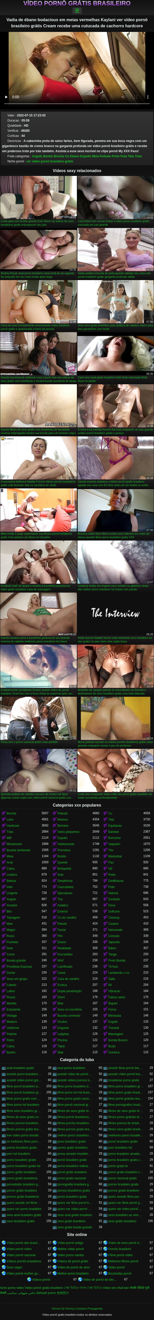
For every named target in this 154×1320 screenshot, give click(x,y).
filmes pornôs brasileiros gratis (75, 1123)
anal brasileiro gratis (20, 1068)
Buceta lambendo (18, 850)
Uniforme (13, 1028)
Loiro (10, 819)
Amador (12, 905)
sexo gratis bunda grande (75, 1227)
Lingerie (12, 893)
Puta (123, 156)
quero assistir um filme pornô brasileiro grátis (24, 1203)
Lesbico (12, 875)
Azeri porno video (12, 1288)
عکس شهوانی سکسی (21, 1293)
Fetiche (12, 1034)
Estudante (13, 1009)
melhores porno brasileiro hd (125, 1135)
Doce (111, 905)
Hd (110, 868)
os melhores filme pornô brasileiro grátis (24, 1141)
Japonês (114, 942)
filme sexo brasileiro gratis (24, 1111)
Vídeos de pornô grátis (73, 1261)
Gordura (113, 1052)
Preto (116, 156)
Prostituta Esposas (19, 966)
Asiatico (63, 905)
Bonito (48, 156)
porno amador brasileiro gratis (75, 1154)
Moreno (63, 819)
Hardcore (13, 825)
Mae (9, 924)
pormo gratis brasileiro (73, 1147)
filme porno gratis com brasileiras (24, 1098)
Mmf (60, 960)
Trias (138, 156)
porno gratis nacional (72, 1178)
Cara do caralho (68, 979)
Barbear (113, 832)
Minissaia (114, 1015)
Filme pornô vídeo (120, 1255)
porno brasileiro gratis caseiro (125, 1160)
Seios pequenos (68, 832)
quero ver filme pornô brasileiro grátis (75, 1203)
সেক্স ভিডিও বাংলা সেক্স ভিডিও (83, 1288)
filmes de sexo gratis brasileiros (125, 1111)
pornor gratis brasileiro (22, 1190)
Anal (10, 862)
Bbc (9, 911)
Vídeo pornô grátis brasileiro (77, 3)
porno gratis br (118, 1166)
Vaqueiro (114, 844)
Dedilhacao (115, 881)
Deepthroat (65, 881)
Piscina (62, 1040)
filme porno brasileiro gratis (125, 1086)
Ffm (60, 936)
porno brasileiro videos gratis (75, 1166)
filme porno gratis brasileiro (125, 1092)
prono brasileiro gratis (72, 1196)
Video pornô (116, 1267)
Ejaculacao (65, 893)
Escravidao (65, 954)
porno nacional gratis (122, 1178)
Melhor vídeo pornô (71, 1249)
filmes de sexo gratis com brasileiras (24, 1117)
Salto (111, 979)
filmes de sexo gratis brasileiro (75, 1111)
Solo (61, 875)
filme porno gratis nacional (75, 1098)
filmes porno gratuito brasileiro (125, 1117)
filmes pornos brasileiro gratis (24, 1123)
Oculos (62, 1022)
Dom (10, 948)
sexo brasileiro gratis (21, 1221)
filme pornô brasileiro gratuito (24, 1092)
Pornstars (64, 850)
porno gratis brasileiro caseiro (125, 1172)
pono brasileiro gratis (72, 1141)
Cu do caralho (67, 917)
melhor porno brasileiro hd (75, 1135)
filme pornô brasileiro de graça (24, 1086)
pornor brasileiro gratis (123, 1184)
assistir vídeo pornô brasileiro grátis (125, 1074)
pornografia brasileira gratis (75, 1184)
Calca (11, 868)
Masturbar (115, 856)
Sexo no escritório (70, 1009)
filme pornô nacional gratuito (75, 1105)
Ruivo (11, 936)
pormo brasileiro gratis (22, 1147)
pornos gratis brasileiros (23, 1196)
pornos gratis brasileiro (123, 1190)
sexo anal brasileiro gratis (24, 1215)
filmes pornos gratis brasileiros (75, 1129)
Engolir (113, 1022)
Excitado (114, 899)
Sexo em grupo (17, 979)
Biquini (112, 1003)
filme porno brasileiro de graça (75, 1086)
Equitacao (115, 825)
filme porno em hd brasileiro (75, 1092)
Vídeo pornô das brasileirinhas (24, 1243)
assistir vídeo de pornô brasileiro (75, 1074)
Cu (67, 156)
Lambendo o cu (118, 973)
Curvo (11, 954)
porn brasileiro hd (120, 1147)
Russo (11, 997)
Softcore (114, 911)
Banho (11, 1052)
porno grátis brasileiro (21, 1172)
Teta (131, 156)
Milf (9, 838)
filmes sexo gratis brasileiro (125, 1129)
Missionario (14, 844)
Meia (95, 156)
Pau (111, 862)
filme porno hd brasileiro (23, 1105)
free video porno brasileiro (24, 1135)
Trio (110, 850)
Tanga (112, 954)
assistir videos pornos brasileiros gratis (75, 1080)
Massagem (115, 1034)
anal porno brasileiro (71, 1068)
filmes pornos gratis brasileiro (24, 1129)
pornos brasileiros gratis (74, 1190)
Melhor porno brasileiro (73, 1273)
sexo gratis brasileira (72, 1221)
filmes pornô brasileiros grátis (75, 1117)
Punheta (12, 942)
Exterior (63, 911)
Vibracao (114, 991)
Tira (60, 899)
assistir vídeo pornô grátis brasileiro (24, 1080)
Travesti (113, 1028)
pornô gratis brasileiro (72, 1172)
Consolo (113, 936)
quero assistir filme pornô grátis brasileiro (125, 1196)
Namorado (115, 930)
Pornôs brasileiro (119, 1249)
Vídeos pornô (41, 1279)
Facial (62, 930)
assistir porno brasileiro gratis (24, 1074)
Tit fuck (113, 966)
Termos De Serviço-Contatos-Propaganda (76, 1308)
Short (61, 997)
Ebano (74, 156)
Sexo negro (14, 1267)
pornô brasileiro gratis (72, 1160)
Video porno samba (71, 1255)
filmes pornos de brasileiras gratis (125, 1123)
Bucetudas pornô (119, 1273)
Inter (10, 887)
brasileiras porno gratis (123, 1080)
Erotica (62, 985)
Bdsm (112, 948)
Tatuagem (13, 917)
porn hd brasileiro (18, 1154)
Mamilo (12, 1003)
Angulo (37, 156)
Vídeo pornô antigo (70, 1243)
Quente (62, 862)
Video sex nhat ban (116, 1288)
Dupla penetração (70, 991)
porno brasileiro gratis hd (23, 1166)
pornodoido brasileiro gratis (24, 1184)
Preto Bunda (116, 960)
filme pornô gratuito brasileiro (125, 1098)
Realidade (64, 948)
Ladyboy (63, 1034)
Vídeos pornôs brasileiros (24, 1261)
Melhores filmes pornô (123, 1261)
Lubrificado (65, 966)
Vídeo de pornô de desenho (100, 1279)
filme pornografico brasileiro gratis (125, 1105)
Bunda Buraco (118, 1040)
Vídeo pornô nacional (21, 1255)
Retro (10, 1040)
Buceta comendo (69, 1015)
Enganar (63, 1028)
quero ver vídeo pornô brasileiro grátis (75, 1209)
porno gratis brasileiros (22, 1178)
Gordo (11, 973)
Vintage (12, 1015)
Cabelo (11, 985)
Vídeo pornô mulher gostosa (24, 1273)
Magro (11, 930)
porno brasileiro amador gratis (125, 1154)
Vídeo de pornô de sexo (74, 1267)
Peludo (62, 924)
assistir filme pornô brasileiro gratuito (125, 1068)
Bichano (63, 825)
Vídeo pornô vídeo (19, 1249)
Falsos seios (116, 997)
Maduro (12, 1022)
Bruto (112, 1046)
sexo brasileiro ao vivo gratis (125, 1215)
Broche (59, 156)
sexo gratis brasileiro (122, 1221)
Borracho (114, 838)
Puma (112, 1009)
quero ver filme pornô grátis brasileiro (125, 1203)
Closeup (113, 917)
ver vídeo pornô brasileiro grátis (49, 161)
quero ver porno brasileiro (24, 1209)
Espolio (85, 156)
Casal (61, 973)
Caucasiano (66, 887)
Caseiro (113, 924)
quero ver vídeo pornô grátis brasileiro (125, 1209)
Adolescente (66, 844)
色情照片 (63, 1293)
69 (109, 985)
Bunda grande (16, 960)
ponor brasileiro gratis (122, 1141)
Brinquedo (65, 868)
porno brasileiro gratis (21, 1160)
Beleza (11, 881)
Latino (11, 991)
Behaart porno (46, 1293)
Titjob (61, 1046)
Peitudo (105, 156)
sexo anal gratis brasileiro (75, 1215)
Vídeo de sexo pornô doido (125, 1243)
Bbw (60, 1003)
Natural (113, 893)
